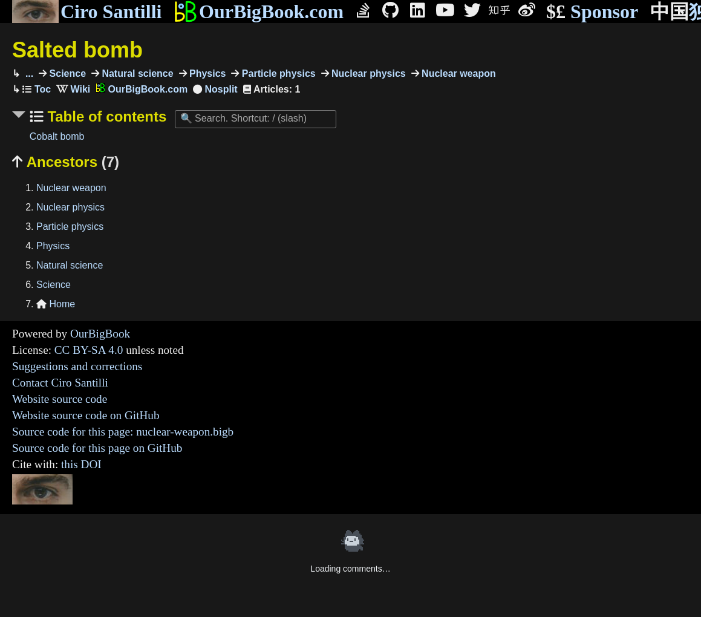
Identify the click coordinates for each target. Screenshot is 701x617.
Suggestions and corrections (77, 366)
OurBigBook (100, 333)
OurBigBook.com (259, 11)
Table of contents (105, 116)
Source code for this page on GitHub (97, 448)
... (27, 73)
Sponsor (592, 12)
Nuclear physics (367, 73)
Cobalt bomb (57, 136)
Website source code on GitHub (86, 415)
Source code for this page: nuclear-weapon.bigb (122, 431)
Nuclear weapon (457, 73)
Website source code (59, 399)
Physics (206, 73)
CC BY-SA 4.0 (88, 350)
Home (55, 304)
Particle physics (277, 73)
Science (66, 73)
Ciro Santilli (86, 11)
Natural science (136, 73)
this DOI (81, 464)
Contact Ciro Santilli (60, 382)
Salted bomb (77, 50)
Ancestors (65, 162)
